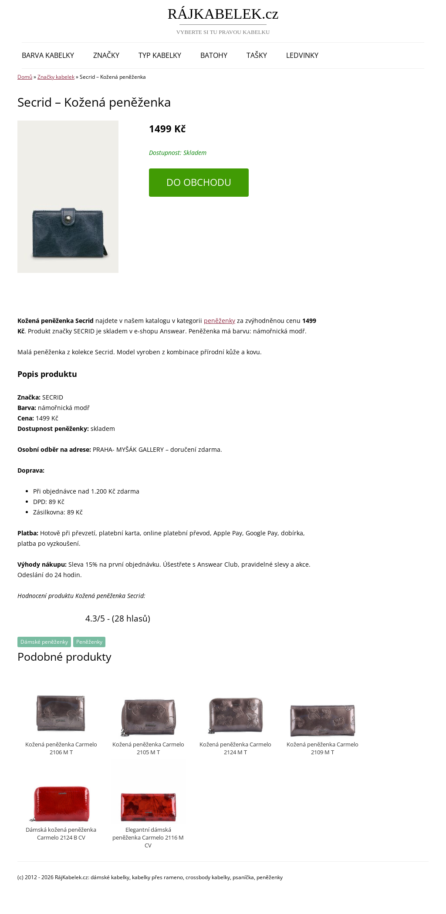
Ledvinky (302, 55)
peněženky (219, 320)
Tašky (257, 55)
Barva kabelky (48, 55)
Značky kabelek (55, 77)
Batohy (213, 55)
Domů (24, 77)
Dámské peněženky (44, 641)
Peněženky (89, 641)
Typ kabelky (160, 55)
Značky (106, 55)
